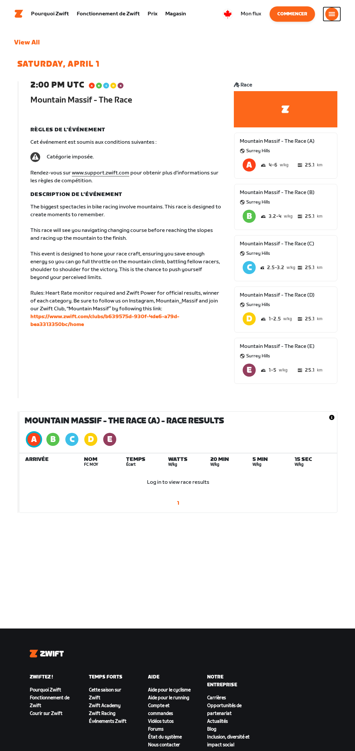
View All (27, 44)
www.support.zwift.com (100, 174)
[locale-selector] (227, 14)
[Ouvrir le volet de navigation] (331, 15)
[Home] (19, 15)
